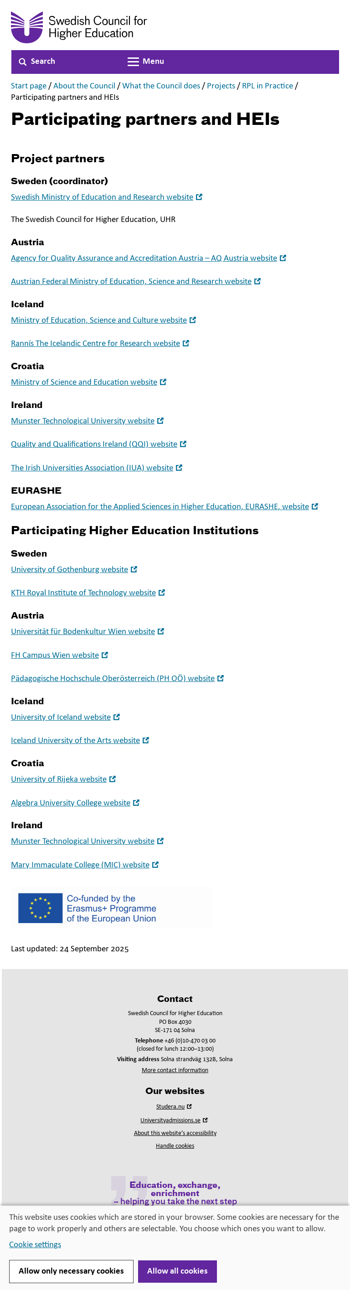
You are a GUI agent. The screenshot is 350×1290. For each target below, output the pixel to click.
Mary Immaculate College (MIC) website (86, 865)
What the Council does (161, 86)
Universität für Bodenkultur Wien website (88, 632)
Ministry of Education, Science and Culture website (104, 320)
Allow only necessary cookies (71, 1271)
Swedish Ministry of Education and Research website (108, 197)
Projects (221, 86)
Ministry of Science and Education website (90, 382)
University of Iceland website (66, 717)
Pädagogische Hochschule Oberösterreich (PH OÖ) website (118, 679)
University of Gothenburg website (75, 570)
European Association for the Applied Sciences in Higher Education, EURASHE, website (165, 507)
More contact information (175, 1070)
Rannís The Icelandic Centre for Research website (101, 344)
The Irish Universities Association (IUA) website (98, 468)
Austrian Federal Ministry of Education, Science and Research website (137, 282)
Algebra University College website (76, 803)
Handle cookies (175, 1146)
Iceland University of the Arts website (81, 741)
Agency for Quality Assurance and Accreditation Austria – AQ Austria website (149, 258)
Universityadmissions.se (175, 1120)
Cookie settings (35, 1245)
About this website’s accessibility (175, 1133)
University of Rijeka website (64, 779)
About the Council (84, 86)
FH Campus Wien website (60, 655)
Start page (28, 86)
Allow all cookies (177, 1271)
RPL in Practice (267, 86)
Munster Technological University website (88, 421)
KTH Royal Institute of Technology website (89, 593)
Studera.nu (175, 1107)
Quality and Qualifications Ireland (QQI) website (100, 444)
